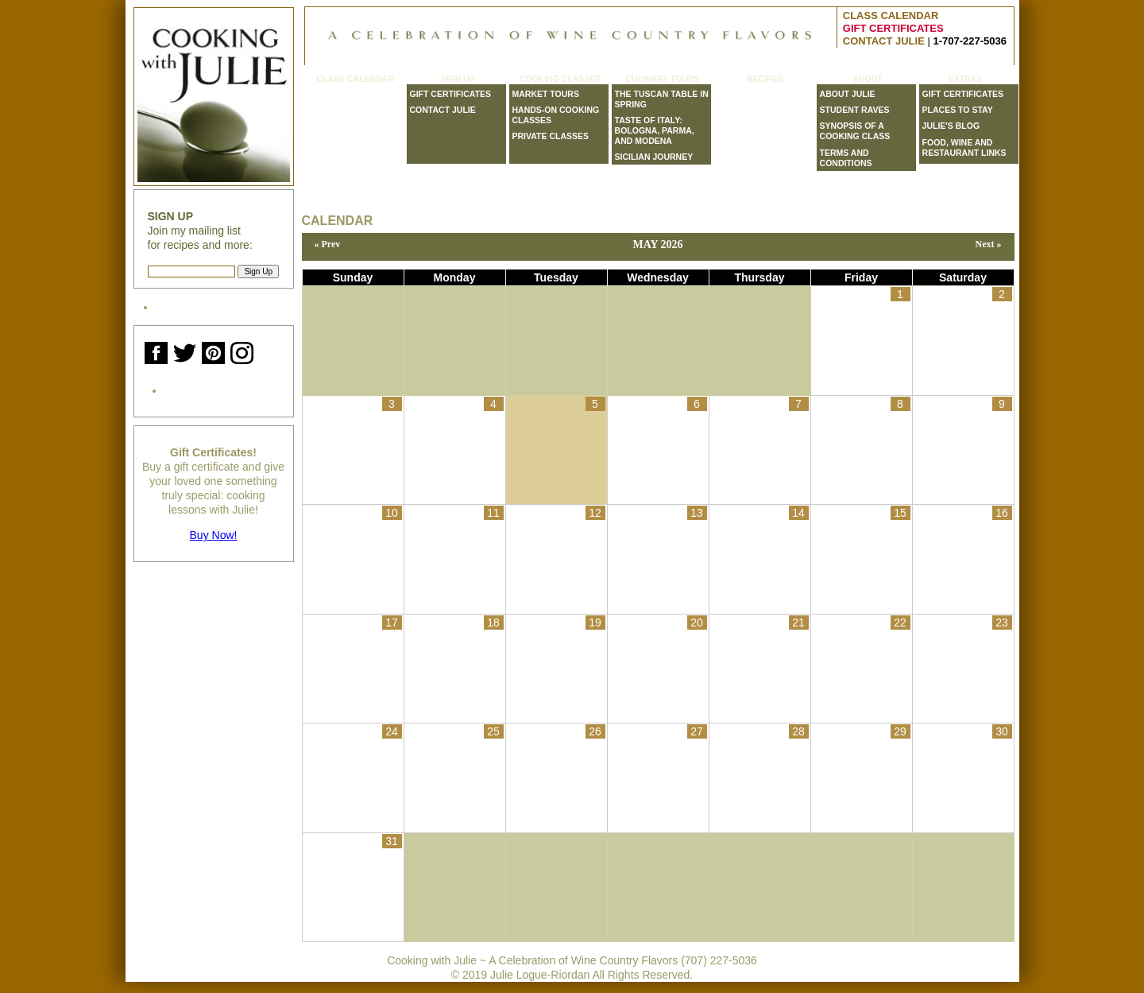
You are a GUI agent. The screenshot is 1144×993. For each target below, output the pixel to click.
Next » (989, 244)
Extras (965, 79)
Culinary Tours (662, 79)
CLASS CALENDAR (891, 15)
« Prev (328, 244)
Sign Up (457, 79)
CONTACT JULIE (884, 41)
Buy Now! (214, 535)
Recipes (765, 79)
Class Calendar (354, 79)
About (867, 79)
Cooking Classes (560, 79)
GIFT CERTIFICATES (893, 28)
